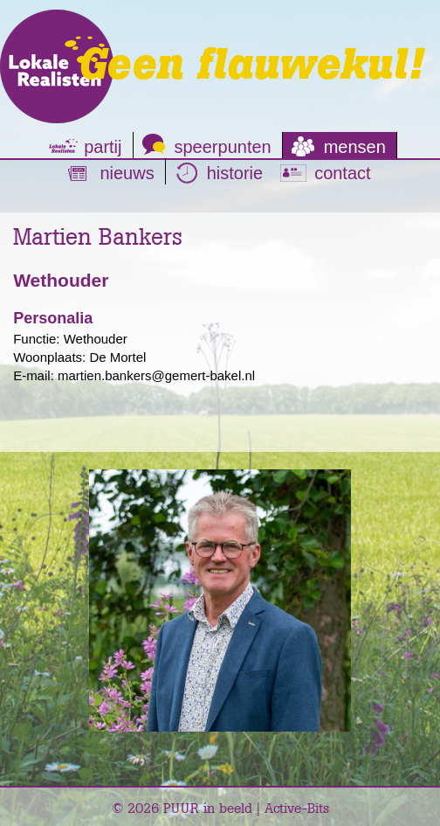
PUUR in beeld (207, 807)
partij (102, 146)
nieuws (127, 173)
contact (342, 173)
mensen (355, 146)
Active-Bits (297, 807)
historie (235, 173)
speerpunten (223, 146)
